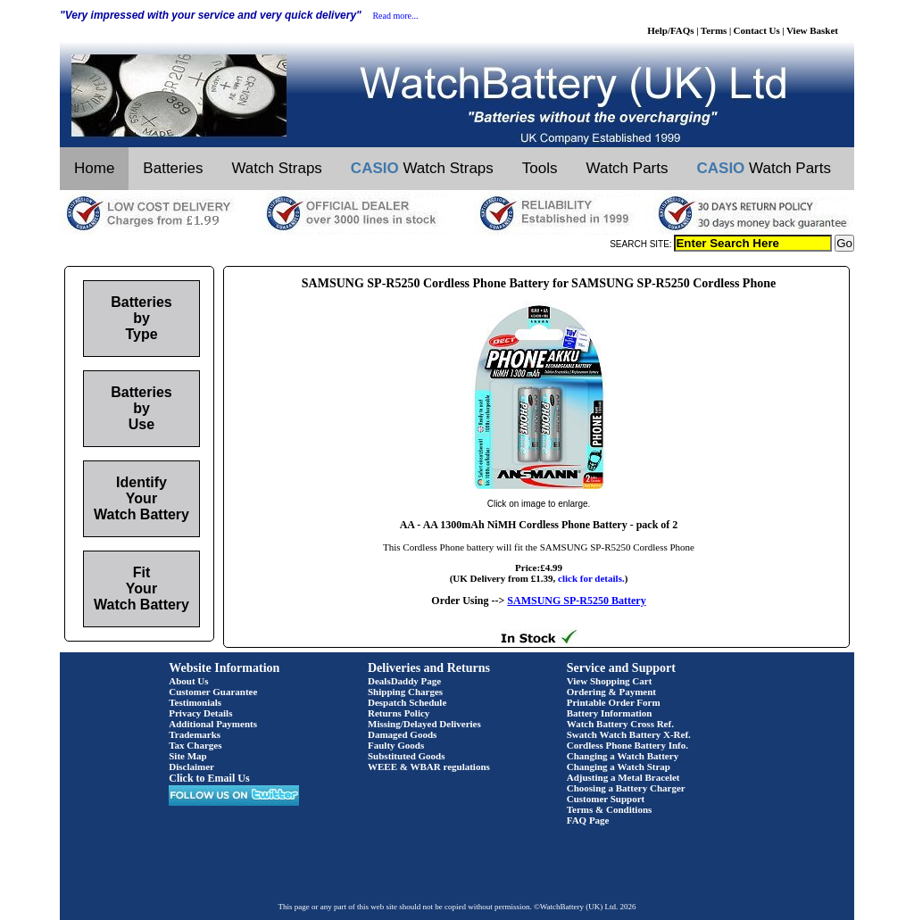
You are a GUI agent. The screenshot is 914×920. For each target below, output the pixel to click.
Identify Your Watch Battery (141, 498)
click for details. (591, 578)
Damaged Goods (402, 734)
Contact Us (757, 30)
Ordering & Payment (611, 691)
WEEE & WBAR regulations (429, 766)
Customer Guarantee (213, 691)
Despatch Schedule (407, 702)
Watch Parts (627, 168)
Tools (540, 168)
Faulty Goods (396, 745)
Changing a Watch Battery (622, 755)
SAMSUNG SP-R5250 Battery (576, 600)
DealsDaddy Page (404, 680)
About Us (188, 680)
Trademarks (194, 734)
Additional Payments (213, 723)
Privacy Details (200, 713)
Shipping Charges (405, 691)
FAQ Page (588, 820)
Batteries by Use (141, 408)
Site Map (187, 755)
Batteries (173, 168)
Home (94, 168)
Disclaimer (191, 766)
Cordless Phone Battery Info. (627, 745)
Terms (714, 30)
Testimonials (195, 702)
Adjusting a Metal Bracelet (623, 777)
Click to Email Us (209, 778)
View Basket (812, 30)
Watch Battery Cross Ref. (620, 723)
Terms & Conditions (609, 809)
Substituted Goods (406, 755)
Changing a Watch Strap (618, 766)
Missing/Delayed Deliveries (424, 723)
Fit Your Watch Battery (141, 588)
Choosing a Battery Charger (626, 788)
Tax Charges (195, 745)
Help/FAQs (670, 30)
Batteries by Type (141, 318)
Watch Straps (276, 168)
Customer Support (606, 798)
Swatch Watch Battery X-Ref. (629, 734)
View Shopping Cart (609, 680)
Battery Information (609, 713)
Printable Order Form (614, 702)
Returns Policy (398, 713)
